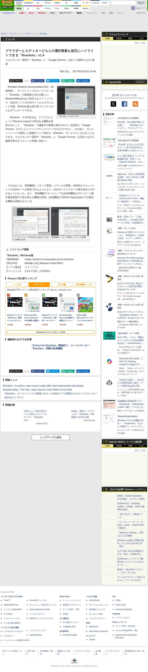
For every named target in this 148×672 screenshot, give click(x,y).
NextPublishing (35, 635)
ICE (114, 597)
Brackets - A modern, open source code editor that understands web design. (43, 385)
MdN (88, 623)
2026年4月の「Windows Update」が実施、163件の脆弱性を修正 (131, 506)
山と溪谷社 (64, 618)
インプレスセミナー (37, 614)
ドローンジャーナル (12, 618)
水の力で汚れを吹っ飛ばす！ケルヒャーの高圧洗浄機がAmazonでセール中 (131, 286)
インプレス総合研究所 (13, 609)
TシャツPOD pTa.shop (125, 626)
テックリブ (90, 636)
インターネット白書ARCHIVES (16, 640)
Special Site (115, 82)
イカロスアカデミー (97, 618)
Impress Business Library (39, 609)
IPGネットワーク (120, 622)
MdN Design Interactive (98, 631)
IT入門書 (62, 284)
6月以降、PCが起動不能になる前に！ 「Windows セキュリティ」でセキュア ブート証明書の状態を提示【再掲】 (131, 128)
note (70, 81)
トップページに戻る (50, 437)
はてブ (54, 81)
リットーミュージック (72, 600)
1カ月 (141, 38)
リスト (26, 81)
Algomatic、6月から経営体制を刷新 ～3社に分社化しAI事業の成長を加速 (131, 177)
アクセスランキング (118, 34)
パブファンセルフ (123, 618)
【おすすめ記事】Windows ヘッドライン (127, 489)
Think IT (7, 600)
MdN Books (93, 627)
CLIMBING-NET (69, 627)
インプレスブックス (37, 630)
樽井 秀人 (65, 71)
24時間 (119, 38)
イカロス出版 (91, 597)
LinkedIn (85, 81)
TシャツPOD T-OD (71, 609)
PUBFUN (116, 614)
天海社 (118, 600)
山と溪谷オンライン (71, 622)
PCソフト (39, 284)
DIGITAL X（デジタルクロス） (41, 618)
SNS (103, 13)
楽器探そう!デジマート (72, 605)
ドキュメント (91, 13)
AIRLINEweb (94, 600)
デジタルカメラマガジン (14, 631)
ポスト (17, 81)
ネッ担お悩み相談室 (12, 623)
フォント (120, 13)
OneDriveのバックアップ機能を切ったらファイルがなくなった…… (131, 561)
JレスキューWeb (96, 614)
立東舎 (65, 614)
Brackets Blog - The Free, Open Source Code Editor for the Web (37, 389)
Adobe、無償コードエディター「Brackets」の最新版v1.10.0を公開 (82, 414)
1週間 (130, 38)
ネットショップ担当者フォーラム (43, 605)
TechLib (92, 640)
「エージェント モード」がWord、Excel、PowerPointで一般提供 (131, 525)
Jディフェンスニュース (98, 605)
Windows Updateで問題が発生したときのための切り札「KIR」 (130, 543)
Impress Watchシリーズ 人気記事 (125, 442)
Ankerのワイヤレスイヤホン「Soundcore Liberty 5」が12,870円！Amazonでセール (130, 315)
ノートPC (16, 284)
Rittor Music (65, 597)
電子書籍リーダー (84, 284)
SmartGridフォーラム (38, 600)
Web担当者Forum (11, 605)
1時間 (107, 38)
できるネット (9, 636)
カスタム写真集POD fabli (126, 630)
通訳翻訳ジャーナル (97, 609)
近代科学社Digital (70, 635)
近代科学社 (64, 631)
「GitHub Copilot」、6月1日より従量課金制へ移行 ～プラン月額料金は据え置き (130, 383)
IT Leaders (8, 614)
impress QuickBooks (124, 609)
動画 (111, 13)
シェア (39, 81)
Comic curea (121, 605)
